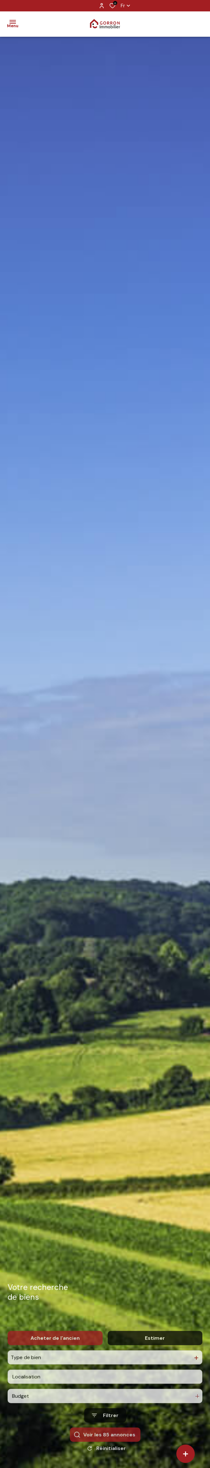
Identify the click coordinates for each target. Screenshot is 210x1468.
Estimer (155, 1357)
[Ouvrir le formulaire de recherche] (105, 1435)
